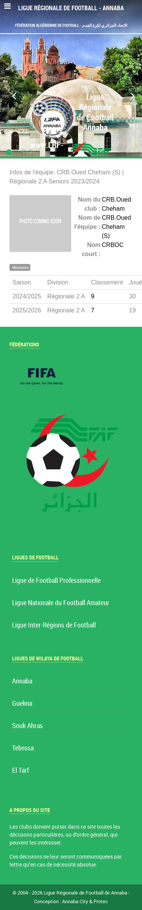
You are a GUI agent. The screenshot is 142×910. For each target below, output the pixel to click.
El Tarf (20, 771)
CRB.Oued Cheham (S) (116, 226)
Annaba (22, 681)
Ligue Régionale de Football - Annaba (71, 8)
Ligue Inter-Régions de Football (54, 625)
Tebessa (23, 748)
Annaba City (75, 901)
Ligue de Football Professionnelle (56, 581)
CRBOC (113, 245)
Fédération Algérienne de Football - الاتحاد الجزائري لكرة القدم (71, 25)
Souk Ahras (27, 726)
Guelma (22, 704)
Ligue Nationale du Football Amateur (60, 603)
